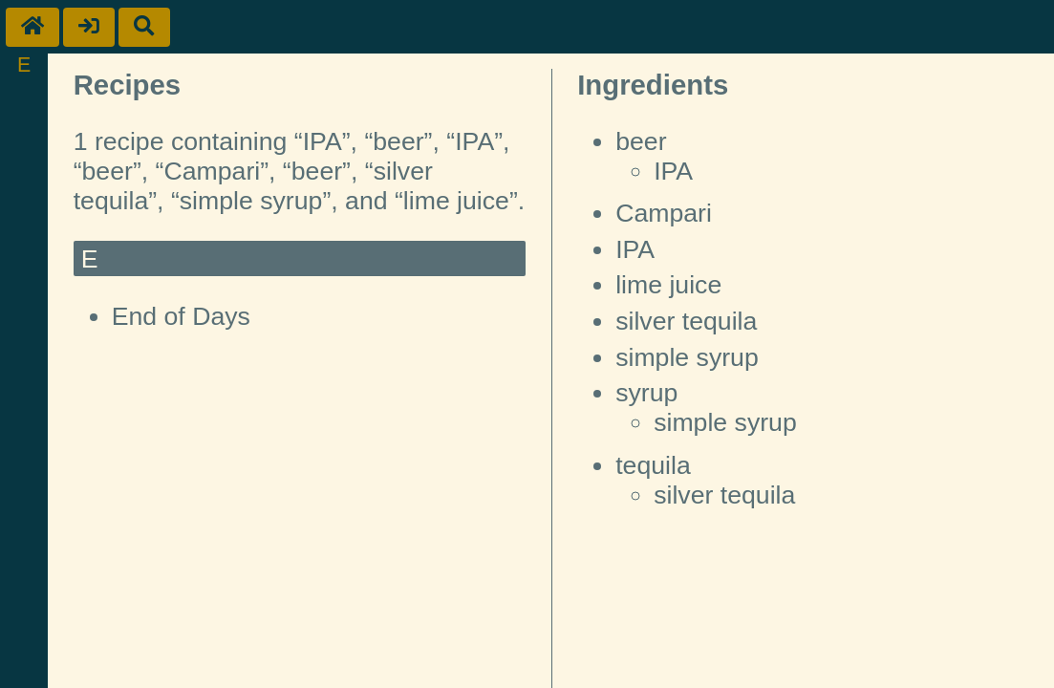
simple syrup (687, 357)
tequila (653, 465)
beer (640, 141)
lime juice (668, 284)
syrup (646, 392)
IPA (673, 171)
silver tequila (686, 321)
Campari (663, 213)
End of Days (181, 316)
